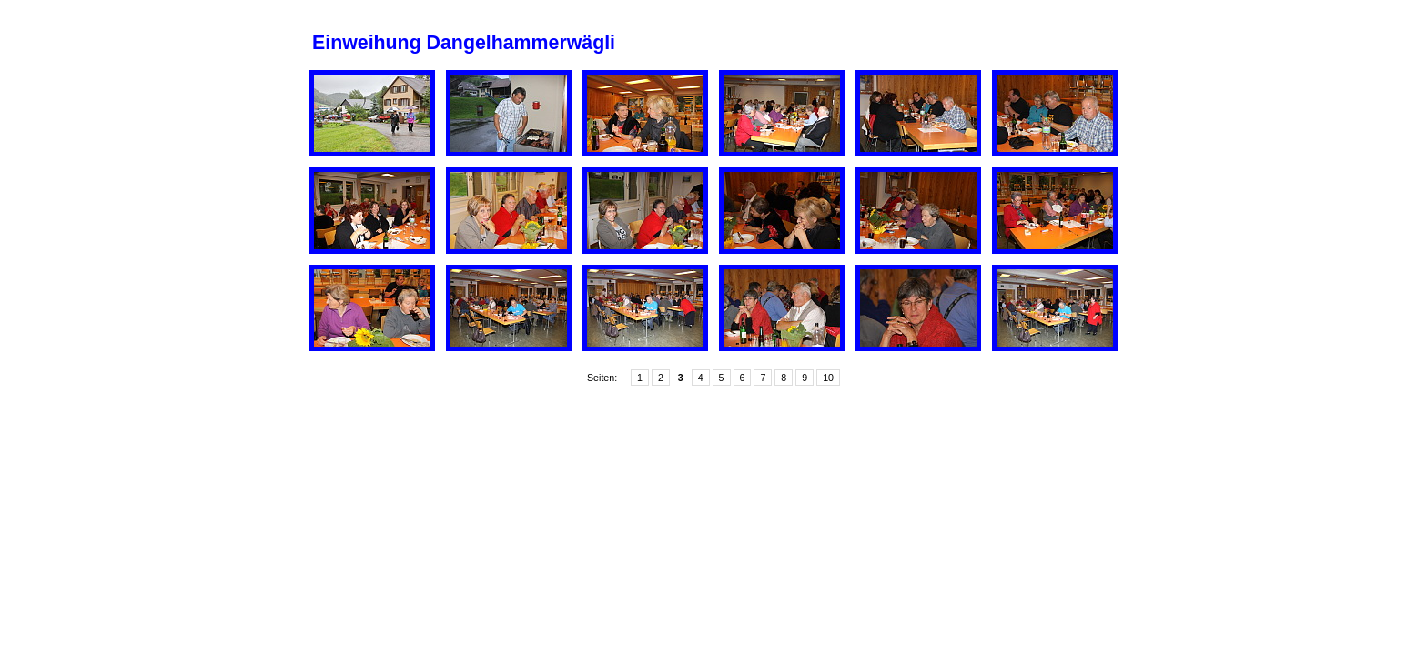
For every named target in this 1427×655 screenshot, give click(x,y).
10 (828, 377)
